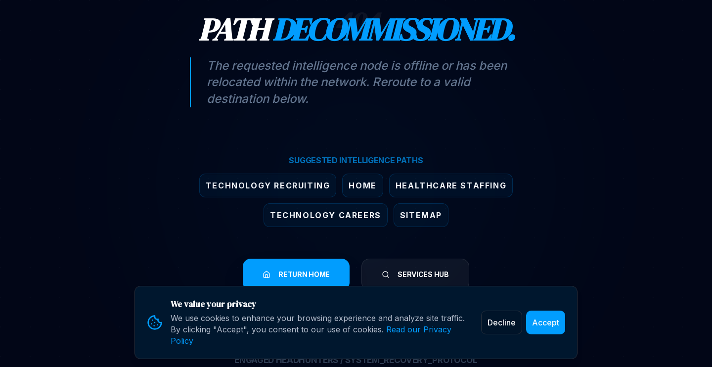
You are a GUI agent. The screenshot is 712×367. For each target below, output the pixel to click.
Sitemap (421, 215)
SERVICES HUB (415, 274)
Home (362, 185)
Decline (502, 322)
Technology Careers (325, 215)
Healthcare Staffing (451, 185)
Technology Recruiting (268, 185)
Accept (545, 322)
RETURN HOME (296, 274)
